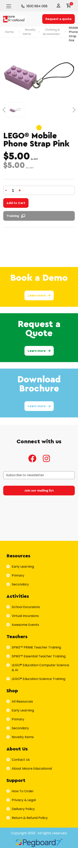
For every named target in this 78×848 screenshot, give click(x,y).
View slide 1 (39, 127)
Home (9, 32)
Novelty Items (29, 32)
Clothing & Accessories (51, 32)
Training (15, 216)
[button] (59, 5)
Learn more (39, 295)
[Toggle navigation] (8, 6)
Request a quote (58, 19)
